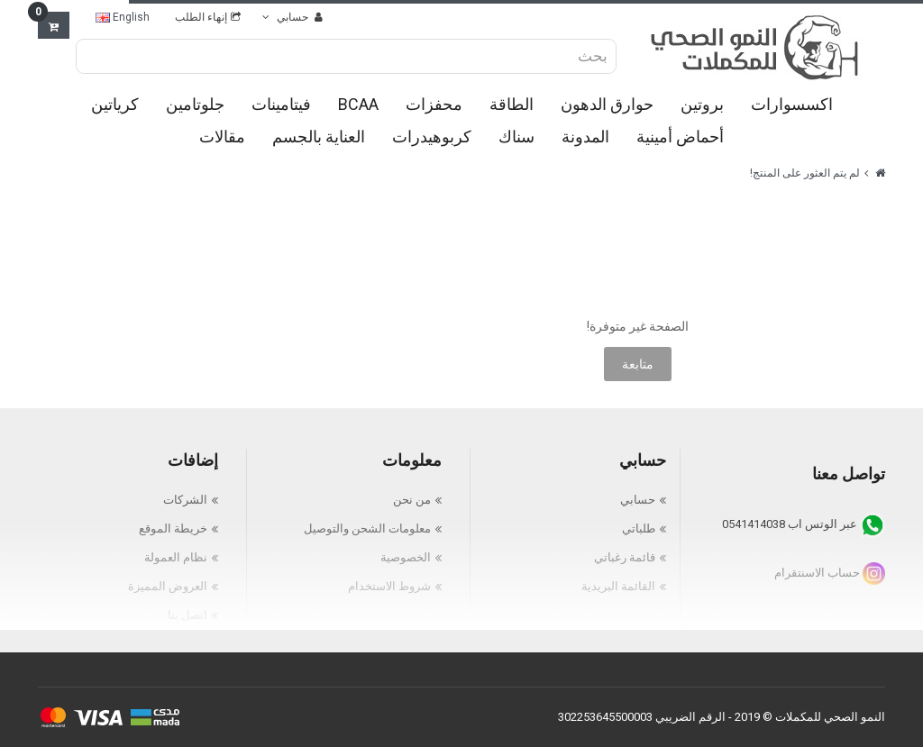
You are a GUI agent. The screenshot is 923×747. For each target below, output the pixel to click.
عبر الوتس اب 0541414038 (803, 524)
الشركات (185, 499)
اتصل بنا (187, 615)
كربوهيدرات (431, 136)
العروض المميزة (167, 586)
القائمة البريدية (618, 586)
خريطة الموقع (173, 528)
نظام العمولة (175, 557)
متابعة (637, 364)
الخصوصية (405, 557)
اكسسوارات (792, 104)
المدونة (585, 136)
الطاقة (511, 104)
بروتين (702, 104)
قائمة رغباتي (624, 557)
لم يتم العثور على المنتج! (805, 173)
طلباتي (638, 528)
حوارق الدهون (607, 104)
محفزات (434, 104)
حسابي (637, 499)
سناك (516, 136)
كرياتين (115, 104)
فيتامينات (281, 104)
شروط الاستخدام (389, 586)
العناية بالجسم (318, 136)
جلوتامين (195, 104)
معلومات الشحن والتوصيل (367, 528)
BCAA (358, 104)
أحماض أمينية (680, 136)
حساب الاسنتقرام (829, 572)
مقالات (222, 136)
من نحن (412, 499)
